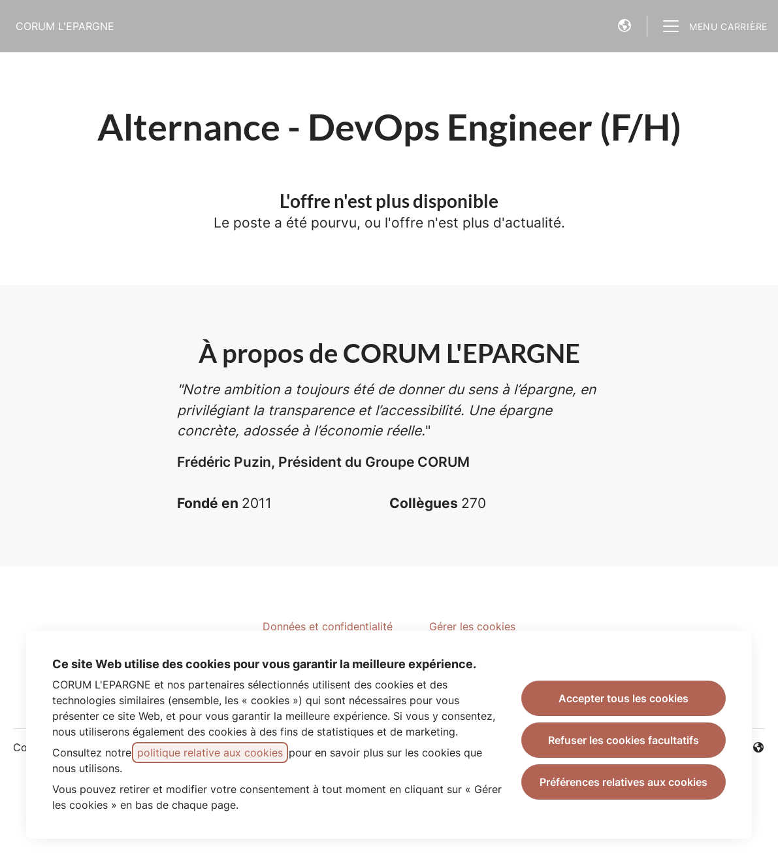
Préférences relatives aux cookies (623, 782)
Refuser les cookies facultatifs (623, 740)
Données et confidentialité (328, 626)
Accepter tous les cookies (624, 698)
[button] (624, 26)
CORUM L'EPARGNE (65, 26)
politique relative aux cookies (210, 752)
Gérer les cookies (472, 626)
